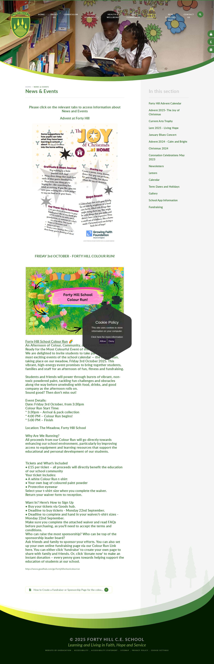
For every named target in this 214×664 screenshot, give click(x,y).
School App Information (163, 200)
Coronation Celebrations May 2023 (167, 157)
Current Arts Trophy (161, 121)
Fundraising (156, 207)
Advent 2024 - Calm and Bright (168, 141)
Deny (111, 341)
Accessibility (81, 650)
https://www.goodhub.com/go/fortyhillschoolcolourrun (52, 568)
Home (28, 87)
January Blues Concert (162, 135)
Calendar (154, 180)
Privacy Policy (140, 650)
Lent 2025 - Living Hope (164, 128)
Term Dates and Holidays (164, 186)
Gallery (153, 193)
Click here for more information (107, 337)
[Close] (107, 309)
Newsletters (156, 166)
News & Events (41, 87)
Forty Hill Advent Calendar (165, 103)
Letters (153, 173)
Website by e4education (58, 650)
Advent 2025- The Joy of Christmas (164, 112)
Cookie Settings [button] (160, 650)
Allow (103, 341)
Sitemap (125, 650)
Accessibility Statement (104, 650)
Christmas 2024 (158, 148)
